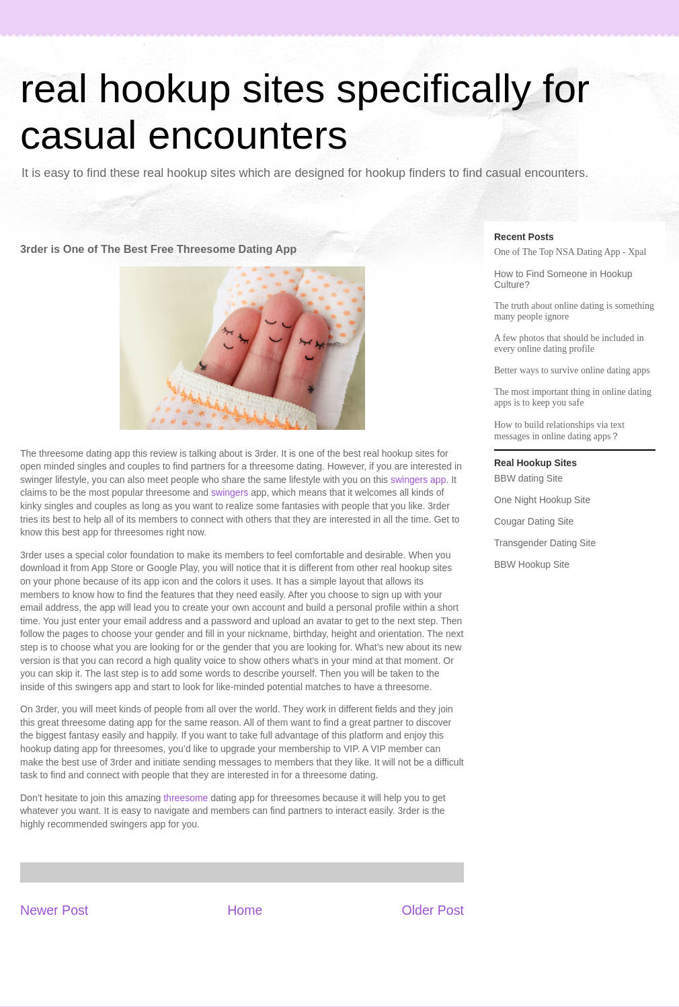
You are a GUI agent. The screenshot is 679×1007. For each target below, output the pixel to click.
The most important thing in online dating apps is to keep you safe (572, 397)
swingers (231, 492)
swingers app (418, 479)
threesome (185, 797)
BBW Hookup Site (531, 564)
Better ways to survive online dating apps (572, 370)
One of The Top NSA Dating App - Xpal (570, 252)
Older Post (432, 910)
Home (244, 910)
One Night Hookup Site (542, 499)
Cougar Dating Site (533, 521)
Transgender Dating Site (545, 542)
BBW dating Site (528, 478)
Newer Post (54, 910)
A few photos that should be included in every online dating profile (569, 343)
